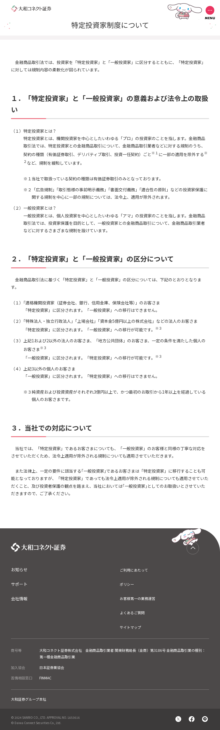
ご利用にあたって (134, 569)
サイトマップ (130, 627)
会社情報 (19, 598)
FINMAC (45, 677)
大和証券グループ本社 (28, 699)
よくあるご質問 (132, 612)
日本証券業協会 (51, 667)
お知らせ (19, 569)
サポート (19, 584)
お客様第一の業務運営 (137, 598)
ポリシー (127, 584)
